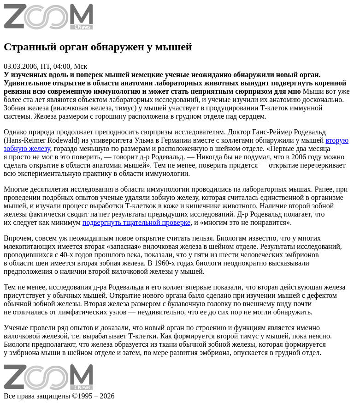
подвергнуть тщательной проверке (136, 222)
